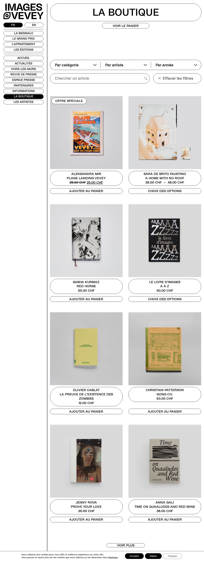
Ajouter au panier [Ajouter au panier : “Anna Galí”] (165, 519)
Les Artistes (23, 102)
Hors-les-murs (23, 69)
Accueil (23, 58)
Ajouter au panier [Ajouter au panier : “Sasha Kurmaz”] (86, 299)
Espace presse (23, 80)
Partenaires (23, 85)
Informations (23, 91)
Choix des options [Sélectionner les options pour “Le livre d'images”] (164, 299)
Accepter (134, 556)
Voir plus (125, 545)
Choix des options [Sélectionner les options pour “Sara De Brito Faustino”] (164, 191)
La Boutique (23, 96)
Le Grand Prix (23, 38)
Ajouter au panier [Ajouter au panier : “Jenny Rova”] (86, 519)
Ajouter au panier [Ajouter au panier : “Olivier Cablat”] (86, 411)
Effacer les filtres (175, 78)
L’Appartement (23, 44)
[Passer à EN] (34, 25)
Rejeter (153, 556)
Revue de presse (23, 74)
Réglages (113, 557)
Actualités (23, 63)
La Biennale (23, 33)
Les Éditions (23, 49)
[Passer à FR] (13, 25)
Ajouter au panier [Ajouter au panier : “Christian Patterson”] (165, 411)
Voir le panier (126, 26)
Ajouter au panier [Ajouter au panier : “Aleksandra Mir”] (86, 191)
